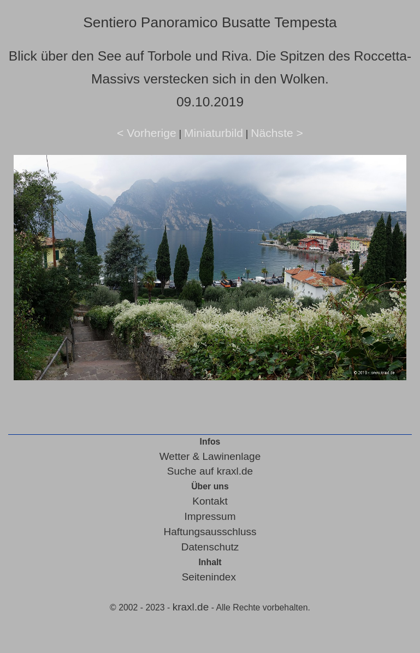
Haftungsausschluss (209, 531)
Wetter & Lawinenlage (210, 456)
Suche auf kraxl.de (210, 471)
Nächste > (277, 133)
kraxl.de (191, 607)
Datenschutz (210, 547)
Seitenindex (209, 577)
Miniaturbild (213, 133)
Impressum (210, 516)
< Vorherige (146, 133)
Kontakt (209, 501)
